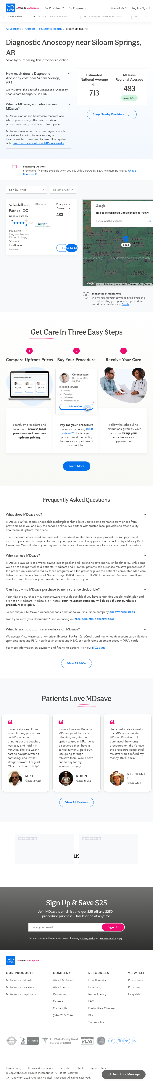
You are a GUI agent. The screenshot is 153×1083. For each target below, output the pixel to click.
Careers (58, 999)
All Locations (13, 28)
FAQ (91, 999)
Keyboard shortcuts (105, 284)
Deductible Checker (101, 1006)
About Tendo (61, 985)
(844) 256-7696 (63, 1013)
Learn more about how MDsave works (38, 143)
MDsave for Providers (20, 985)
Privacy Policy (88, 935)
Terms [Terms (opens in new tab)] (147, 284)
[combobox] (61, 189)
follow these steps (122, 610)
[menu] (72, 8)
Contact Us (60, 1006)
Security (64, 1065)
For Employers (77, 8)
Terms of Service (108, 935)
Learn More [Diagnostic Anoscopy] (65, 248)
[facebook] (111, 1038)
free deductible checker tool (94, 617)
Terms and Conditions (40, 1065)
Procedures (135, 978)
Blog (91, 1013)
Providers (134, 985)
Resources (59, 992)
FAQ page (99, 645)
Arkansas (30, 28)
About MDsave (63, 978)
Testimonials (96, 1020)
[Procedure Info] (94, 84)
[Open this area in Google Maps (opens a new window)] (90, 283)
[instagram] (119, 1038)
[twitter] (126, 1038)
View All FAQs (76, 661)
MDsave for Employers (21, 992)
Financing (94, 985)
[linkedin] (134, 1038)
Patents (79, 1065)
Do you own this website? (109, 221)
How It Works (97, 978)
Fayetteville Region (50, 28)
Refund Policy (97, 992)
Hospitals (134, 992)
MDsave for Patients (19, 978)
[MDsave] (22, 8)
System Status (99, 1065)
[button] (38, 78)
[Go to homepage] (22, 958)
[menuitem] (54, 8)
